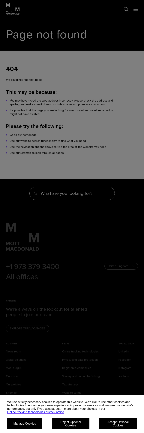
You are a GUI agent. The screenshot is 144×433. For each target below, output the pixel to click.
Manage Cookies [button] (24, 423)
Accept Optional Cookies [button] (118, 423)
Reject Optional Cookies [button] (70, 423)
